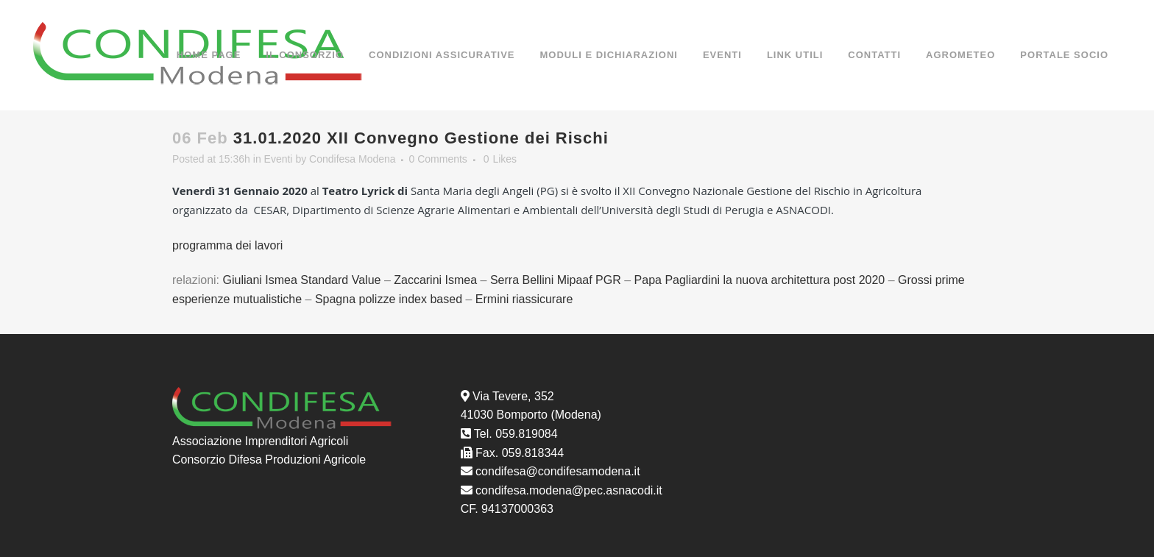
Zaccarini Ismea (435, 280)
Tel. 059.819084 (516, 433)
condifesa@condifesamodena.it (557, 471)
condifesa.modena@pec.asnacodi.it (568, 490)
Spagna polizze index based (388, 299)
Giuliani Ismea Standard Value (302, 280)
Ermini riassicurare (524, 299)
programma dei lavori (229, 245)
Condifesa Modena (352, 159)
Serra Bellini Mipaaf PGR (555, 280)
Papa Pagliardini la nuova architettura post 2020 (759, 280)
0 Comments (437, 159)
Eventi (278, 159)
